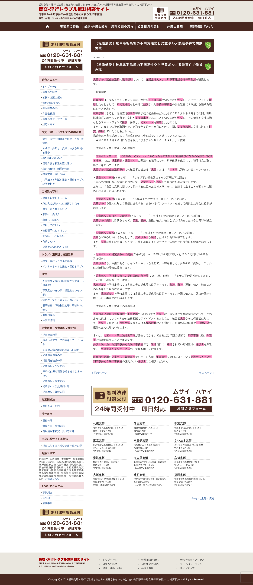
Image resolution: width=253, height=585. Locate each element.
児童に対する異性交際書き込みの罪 (62, 445)
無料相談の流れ (122, 26)
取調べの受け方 (51, 214)
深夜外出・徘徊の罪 (54, 425)
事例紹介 (47, 492)
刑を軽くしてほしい (54, 235)
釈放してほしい (51, 219)
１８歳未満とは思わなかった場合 (61, 349)
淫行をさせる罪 (51, 406)
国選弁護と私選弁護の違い (57, 163)
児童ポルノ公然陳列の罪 (56, 386)
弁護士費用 (175, 26)
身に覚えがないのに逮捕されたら (61, 203)
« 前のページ (99, 372)
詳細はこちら (52, 478)
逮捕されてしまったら (55, 198)
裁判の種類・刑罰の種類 (56, 168)
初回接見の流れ (148, 26)
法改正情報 (49, 320)
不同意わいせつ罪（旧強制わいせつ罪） (62, 292)
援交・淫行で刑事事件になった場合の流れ (63, 140)
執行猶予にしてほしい (55, 230)
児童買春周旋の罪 (52, 355)
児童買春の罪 (50, 334)
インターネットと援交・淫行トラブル (63, 266)
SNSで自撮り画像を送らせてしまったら (62, 373)
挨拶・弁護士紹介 (96, 26)
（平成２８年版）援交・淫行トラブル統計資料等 (63, 181)
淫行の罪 (47, 420)
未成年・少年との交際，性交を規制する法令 (63, 150)
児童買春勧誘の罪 (52, 360)
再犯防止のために (52, 158)
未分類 (46, 498)
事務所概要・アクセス (201, 26)
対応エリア (49, 124)
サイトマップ (187, 568)
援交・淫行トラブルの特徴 (57, 261)
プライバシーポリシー (192, 564)
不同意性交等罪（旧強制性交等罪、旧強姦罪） (63, 282)
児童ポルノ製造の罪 (54, 391)
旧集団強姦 (49, 315)
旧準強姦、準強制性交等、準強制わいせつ (63, 307)
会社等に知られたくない (56, 246)
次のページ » (206, 372)
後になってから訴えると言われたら (62, 300)
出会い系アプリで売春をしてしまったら (63, 342)
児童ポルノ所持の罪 (54, 366)
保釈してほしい (51, 225)
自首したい (49, 241)
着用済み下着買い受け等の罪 (58, 431)
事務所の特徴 (69, 26)
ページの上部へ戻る (202, 498)
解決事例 (47, 503)
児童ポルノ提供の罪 (54, 380)
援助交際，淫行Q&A (54, 174)
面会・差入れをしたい (55, 208)
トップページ (47, 26)
